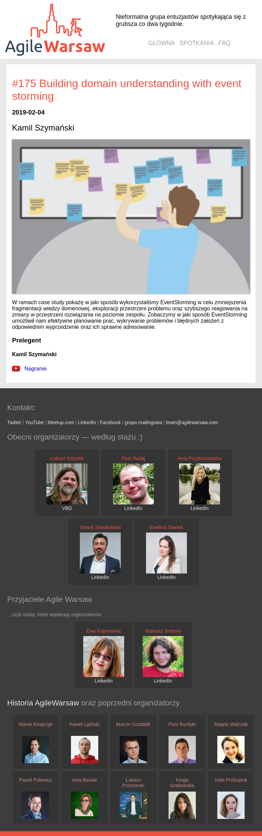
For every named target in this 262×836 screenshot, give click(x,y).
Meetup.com (61, 422)
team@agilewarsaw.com (192, 422)
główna (161, 43)
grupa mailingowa (143, 422)
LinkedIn (87, 422)
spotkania (196, 43)
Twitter (14, 422)
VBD (67, 508)
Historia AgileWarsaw (44, 703)
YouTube (34, 422)
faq (225, 43)
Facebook (110, 422)
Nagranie (29, 369)
